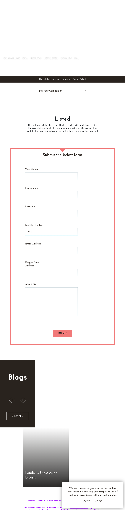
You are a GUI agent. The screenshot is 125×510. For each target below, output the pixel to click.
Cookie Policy (54, 451)
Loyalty (101, 37)
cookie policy (109, 495)
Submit (62, 273)
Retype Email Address (32, 223)
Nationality (31, 173)
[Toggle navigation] (43, 32)
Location (30, 185)
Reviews (71, 37)
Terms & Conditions (57, 440)
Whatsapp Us (86, 446)
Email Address (33, 209)
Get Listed (86, 37)
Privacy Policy (54, 445)
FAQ (112, 37)
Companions (47, 37)
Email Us (83, 440)
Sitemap (51, 456)
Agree (86, 500)
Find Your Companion (50, 81)
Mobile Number (34, 197)
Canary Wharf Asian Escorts (15, 34)
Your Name (31, 161)
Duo (60, 37)
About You (31, 233)
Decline (97, 500)
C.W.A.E (17, 435)
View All (17, 356)
